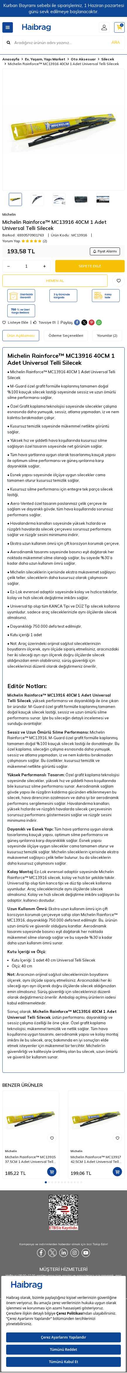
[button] (46, 1182)
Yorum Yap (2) (24, 241)
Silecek (107, 59)
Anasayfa (10, 59)
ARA (115, 42)
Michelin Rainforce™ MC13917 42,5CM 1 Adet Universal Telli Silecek (96, 1159)
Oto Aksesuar (83, 59)
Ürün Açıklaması (21, 335)
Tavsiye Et (44, 322)
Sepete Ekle (90, 266)
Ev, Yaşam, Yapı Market (45, 59)
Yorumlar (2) (107, 335)
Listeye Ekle (15, 322)
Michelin (9, 214)
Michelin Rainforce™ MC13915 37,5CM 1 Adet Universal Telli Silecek (30, 1159)
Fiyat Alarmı (105, 251)
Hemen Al (55, 280)
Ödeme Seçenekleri (66, 335)
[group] (63, 129)
